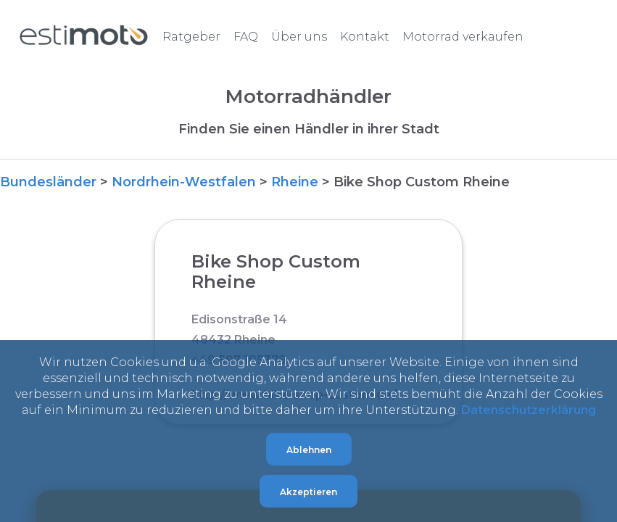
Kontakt (364, 37)
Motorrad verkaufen (462, 37)
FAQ (245, 37)
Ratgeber (191, 37)
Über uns (299, 37)
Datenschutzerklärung (528, 410)
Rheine (294, 182)
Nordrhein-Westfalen (184, 182)
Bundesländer (48, 182)
